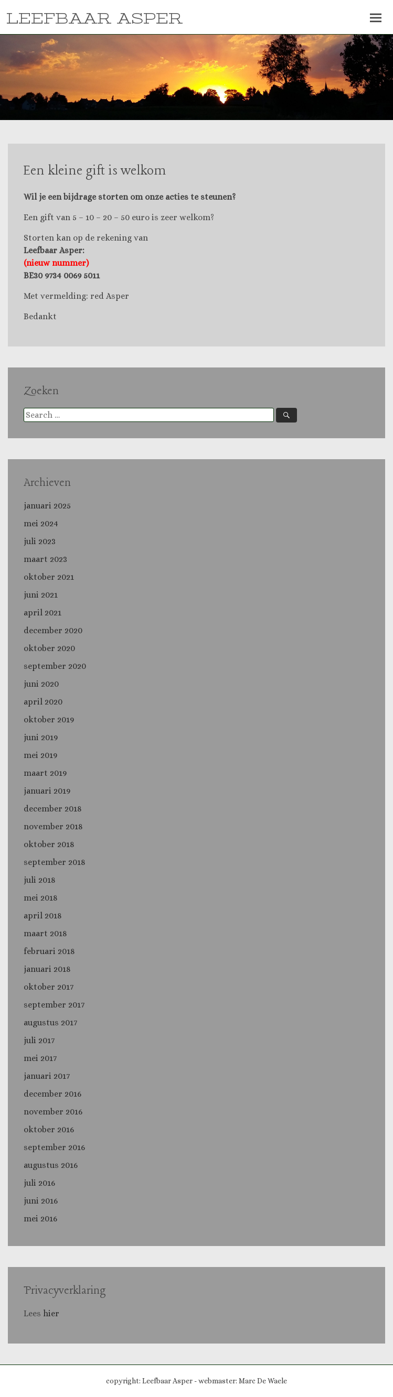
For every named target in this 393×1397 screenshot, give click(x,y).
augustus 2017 (50, 1022)
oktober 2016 (49, 1129)
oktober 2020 (49, 648)
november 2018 (53, 826)
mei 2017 (40, 1058)
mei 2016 (40, 1218)
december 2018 (53, 809)
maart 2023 (45, 559)
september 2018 (55, 862)
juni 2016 (41, 1201)
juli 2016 (39, 1183)
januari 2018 (47, 969)
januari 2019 (47, 791)
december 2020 (53, 630)
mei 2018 (41, 898)
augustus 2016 (51, 1165)
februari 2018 (49, 951)
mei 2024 (41, 523)
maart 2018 (45, 933)
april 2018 (43, 915)
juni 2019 (41, 737)
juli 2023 (40, 541)
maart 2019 (45, 773)
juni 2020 (41, 684)
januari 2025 (47, 506)
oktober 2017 (48, 987)
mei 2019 (40, 755)
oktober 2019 (49, 719)
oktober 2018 (49, 844)
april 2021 (42, 613)
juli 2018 (40, 880)
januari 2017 (47, 1076)
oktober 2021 (49, 577)
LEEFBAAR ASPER (94, 18)
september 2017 (54, 1005)
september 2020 (55, 666)
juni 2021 (41, 595)
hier (52, 1313)
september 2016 (54, 1147)
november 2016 (53, 1112)
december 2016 (52, 1094)
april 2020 (43, 702)
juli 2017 (39, 1040)
